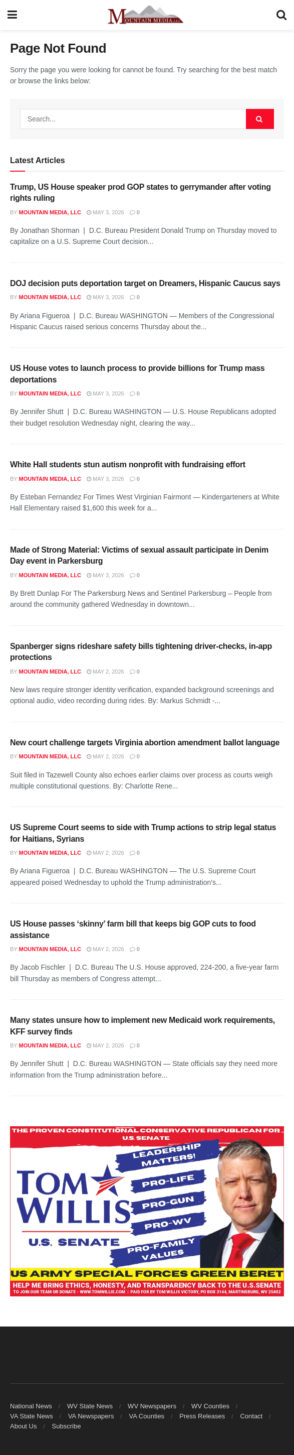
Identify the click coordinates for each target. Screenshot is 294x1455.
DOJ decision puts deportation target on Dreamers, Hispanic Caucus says (145, 283)
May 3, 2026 (105, 212)
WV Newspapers (152, 1406)
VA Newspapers (91, 1416)
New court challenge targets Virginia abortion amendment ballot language (144, 742)
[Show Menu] (12, 15)
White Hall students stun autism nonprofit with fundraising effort (127, 464)
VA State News (31, 1416)
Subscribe (66, 1426)
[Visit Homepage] (147, 15)
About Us (23, 1426)
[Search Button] (281, 15)
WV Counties (210, 1406)
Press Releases (202, 1416)
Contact (251, 1416)
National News (31, 1406)
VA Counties (147, 1416)
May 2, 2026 (105, 672)
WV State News (90, 1406)
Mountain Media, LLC (50, 212)
